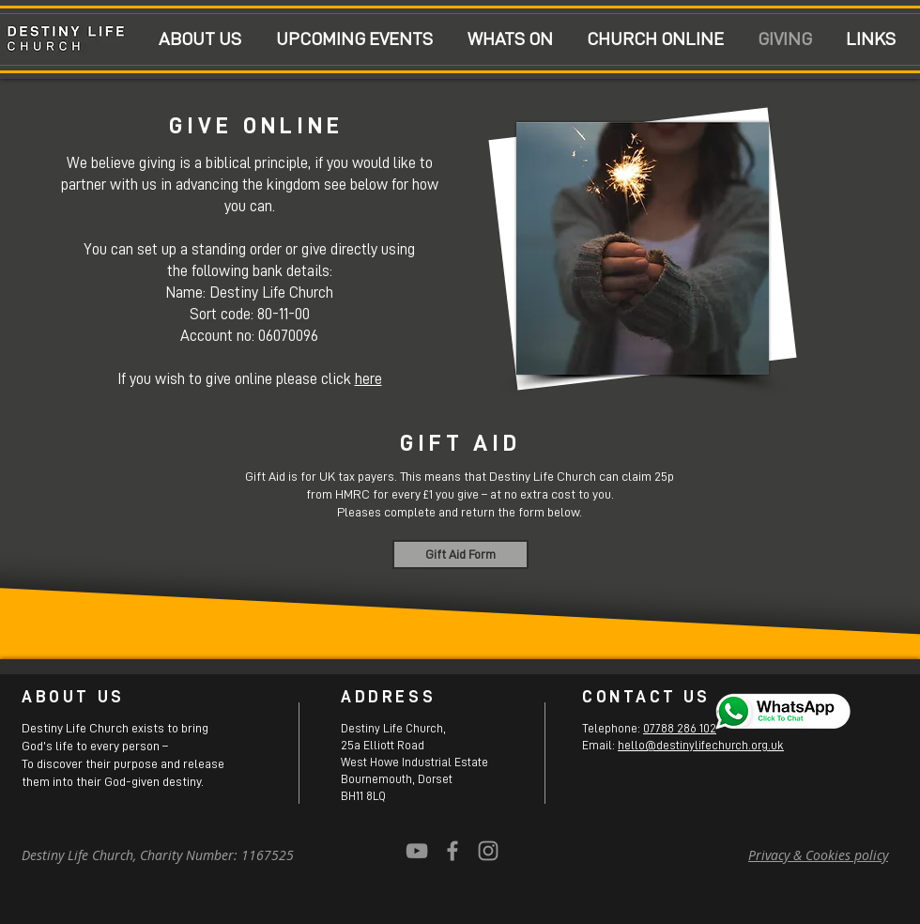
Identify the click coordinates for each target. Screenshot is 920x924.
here (368, 379)
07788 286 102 (679, 728)
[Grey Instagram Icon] (488, 851)
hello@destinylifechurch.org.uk (701, 745)
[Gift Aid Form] (460, 554)
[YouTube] (417, 851)
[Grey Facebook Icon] (452, 851)
